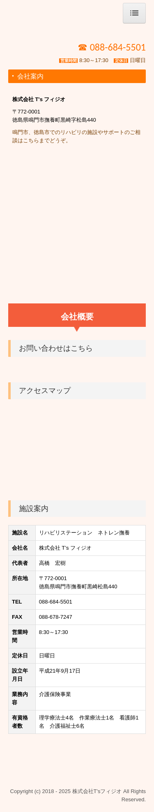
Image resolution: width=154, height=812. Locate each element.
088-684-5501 (55, 602)
